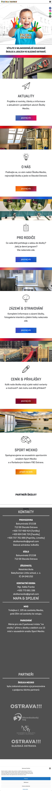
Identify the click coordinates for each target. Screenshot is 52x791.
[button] (50, 768)
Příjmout (26, 778)
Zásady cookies (25, 789)
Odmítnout (26, 782)
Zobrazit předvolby (26, 786)
